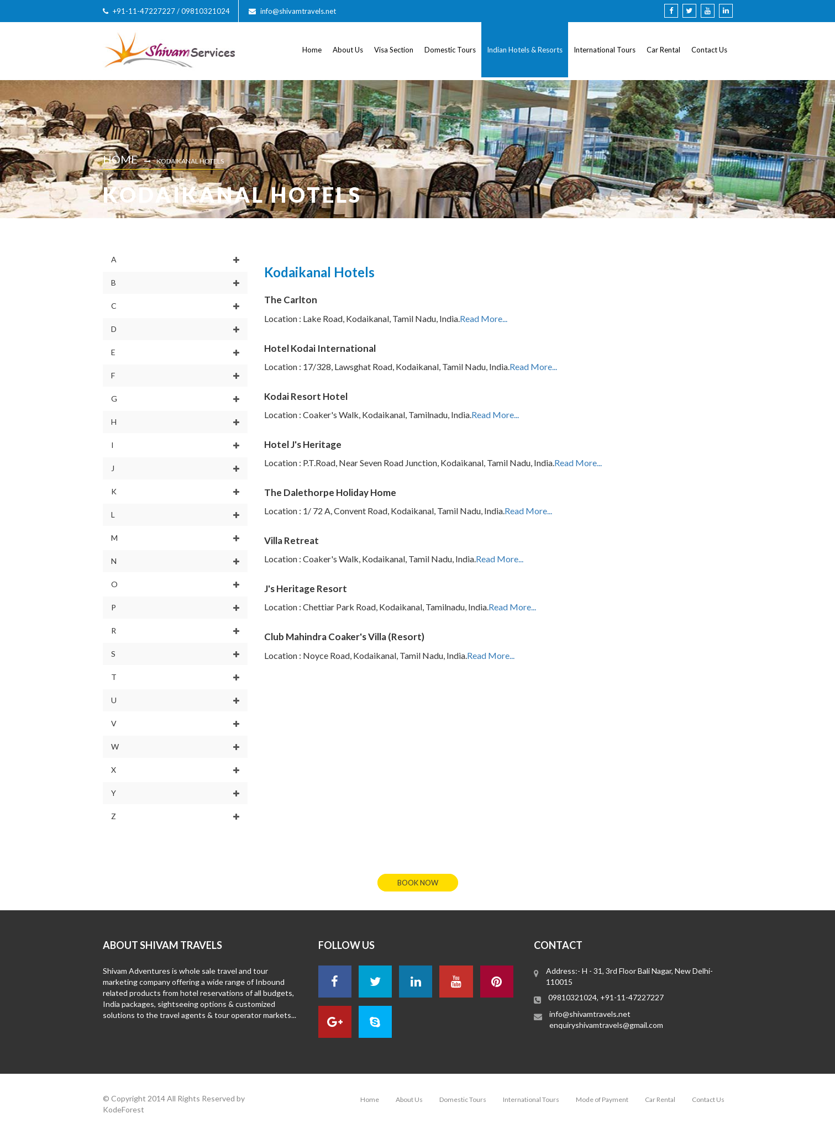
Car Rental (663, 49)
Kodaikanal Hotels (190, 161)
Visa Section (393, 49)
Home (312, 49)
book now (417, 882)
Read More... (483, 318)
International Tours (605, 49)
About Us (348, 49)
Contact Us (709, 49)
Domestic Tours (450, 49)
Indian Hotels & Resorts (525, 49)
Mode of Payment (602, 1099)
